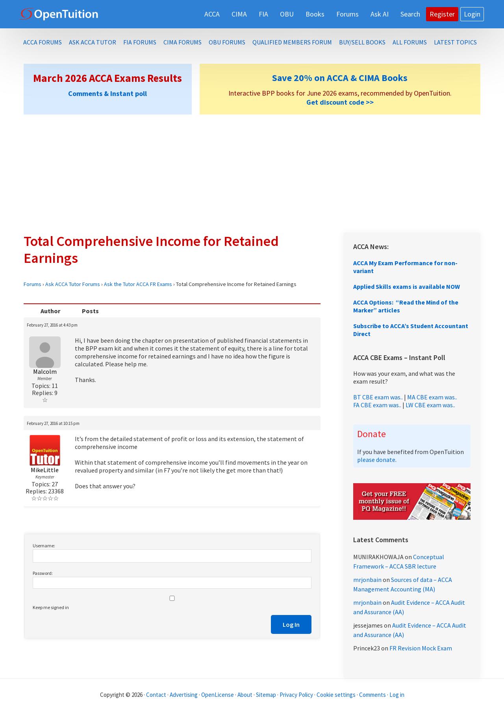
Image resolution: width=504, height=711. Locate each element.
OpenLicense (218, 694)
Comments (373, 694)
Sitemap (266, 694)
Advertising (184, 694)
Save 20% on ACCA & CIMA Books (340, 78)
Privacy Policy (296, 694)
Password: (43, 573)
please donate (376, 460)
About (244, 694)
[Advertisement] (252, 173)
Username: (44, 545)
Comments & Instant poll (107, 93)
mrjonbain (367, 580)
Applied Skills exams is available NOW (406, 286)
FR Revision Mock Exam (420, 648)
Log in (396, 694)
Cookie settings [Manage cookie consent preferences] (336, 694)
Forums (32, 284)
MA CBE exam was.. (432, 397)
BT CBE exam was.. (378, 397)
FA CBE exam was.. (377, 405)
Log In (291, 624)
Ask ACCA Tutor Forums (72, 284)
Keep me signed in (51, 607)
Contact (156, 694)
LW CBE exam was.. (430, 405)
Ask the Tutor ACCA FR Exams (138, 284)
